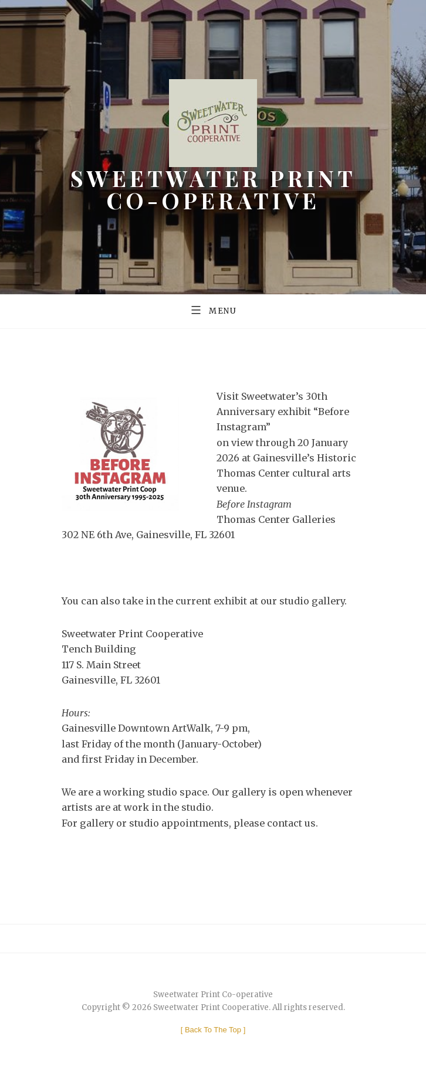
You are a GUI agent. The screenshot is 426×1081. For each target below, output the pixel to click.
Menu (213, 309)
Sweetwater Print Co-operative (213, 189)
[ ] (213, 1029)
